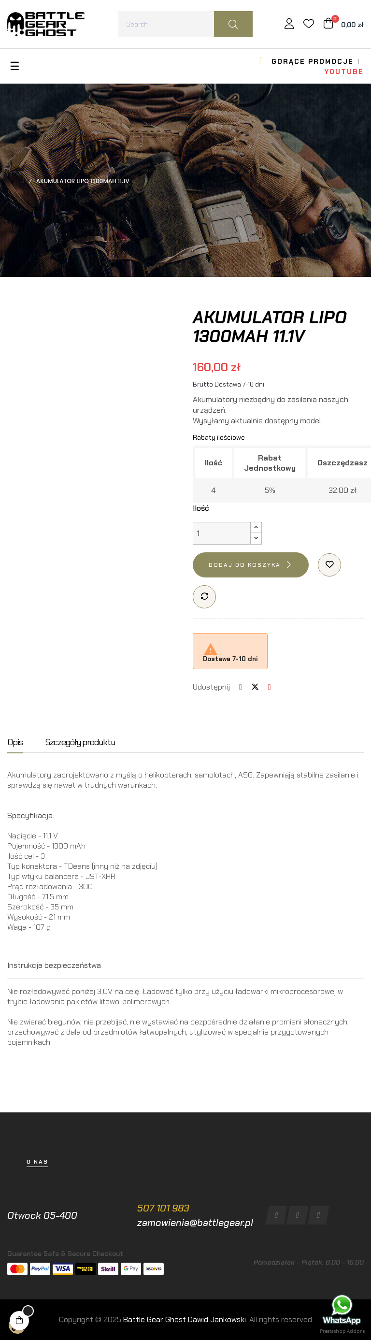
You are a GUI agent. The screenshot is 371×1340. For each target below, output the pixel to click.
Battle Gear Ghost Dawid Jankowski (184, 1319)
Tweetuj (255, 687)
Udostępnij (240, 687)
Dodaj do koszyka (245, 565)
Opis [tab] (15, 742)
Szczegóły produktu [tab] (80, 742)
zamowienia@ (167, 1222)
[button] (37, 1162)
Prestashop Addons (342, 1331)
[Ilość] (222, 533)
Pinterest (269, 687)
